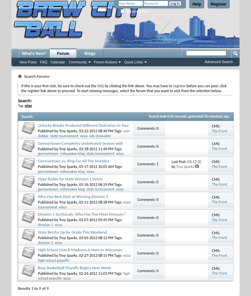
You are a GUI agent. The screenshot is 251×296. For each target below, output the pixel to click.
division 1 (45, 224)
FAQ (43, 62)
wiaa (84, 136)
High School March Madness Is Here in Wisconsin (80, 249)
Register (218, 4)
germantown (48, 153)
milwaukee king (72, 153)
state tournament (64, 136)
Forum (63, 53)
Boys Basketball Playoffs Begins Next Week (74, 267)
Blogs (90, 53)
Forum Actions (105, 62)
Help (196, 4)
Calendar (58, 62)
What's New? (34, 53)
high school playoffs (53, 260)
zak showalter (100, 136)
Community (78, 62)
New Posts (28, 62)
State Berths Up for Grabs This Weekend (72, 232)
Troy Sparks (68, 131)
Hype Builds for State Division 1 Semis (70, 178)
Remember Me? (135, 11)
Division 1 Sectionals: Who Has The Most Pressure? (82, 214)
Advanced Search (219, 62)
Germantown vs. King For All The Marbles (73, 160)
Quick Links (133, 62)
